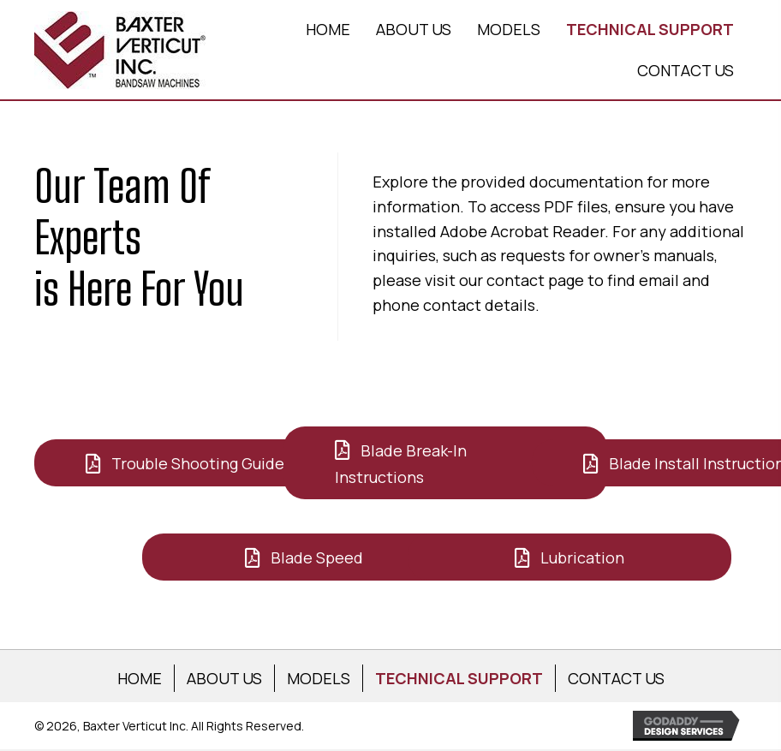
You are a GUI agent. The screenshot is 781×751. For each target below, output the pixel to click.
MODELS (318, 678)
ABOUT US (224, 678)
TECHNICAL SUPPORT (459, 678)
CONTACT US (616, 678)
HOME (139, 678)
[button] (196, 462)
